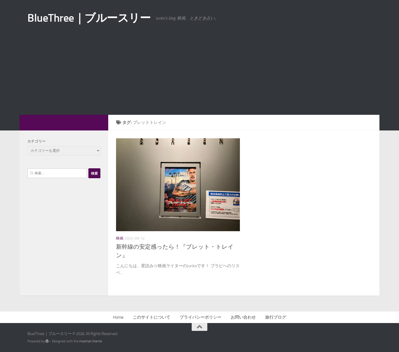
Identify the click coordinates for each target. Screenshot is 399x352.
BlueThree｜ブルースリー (88, 18)
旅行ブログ (275, 317)
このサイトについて (151, 317)
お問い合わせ (243, 317)
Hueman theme (90, 341)
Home (118, 317)
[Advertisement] (199, 75)
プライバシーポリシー (200, 317)
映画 (119, 238)
